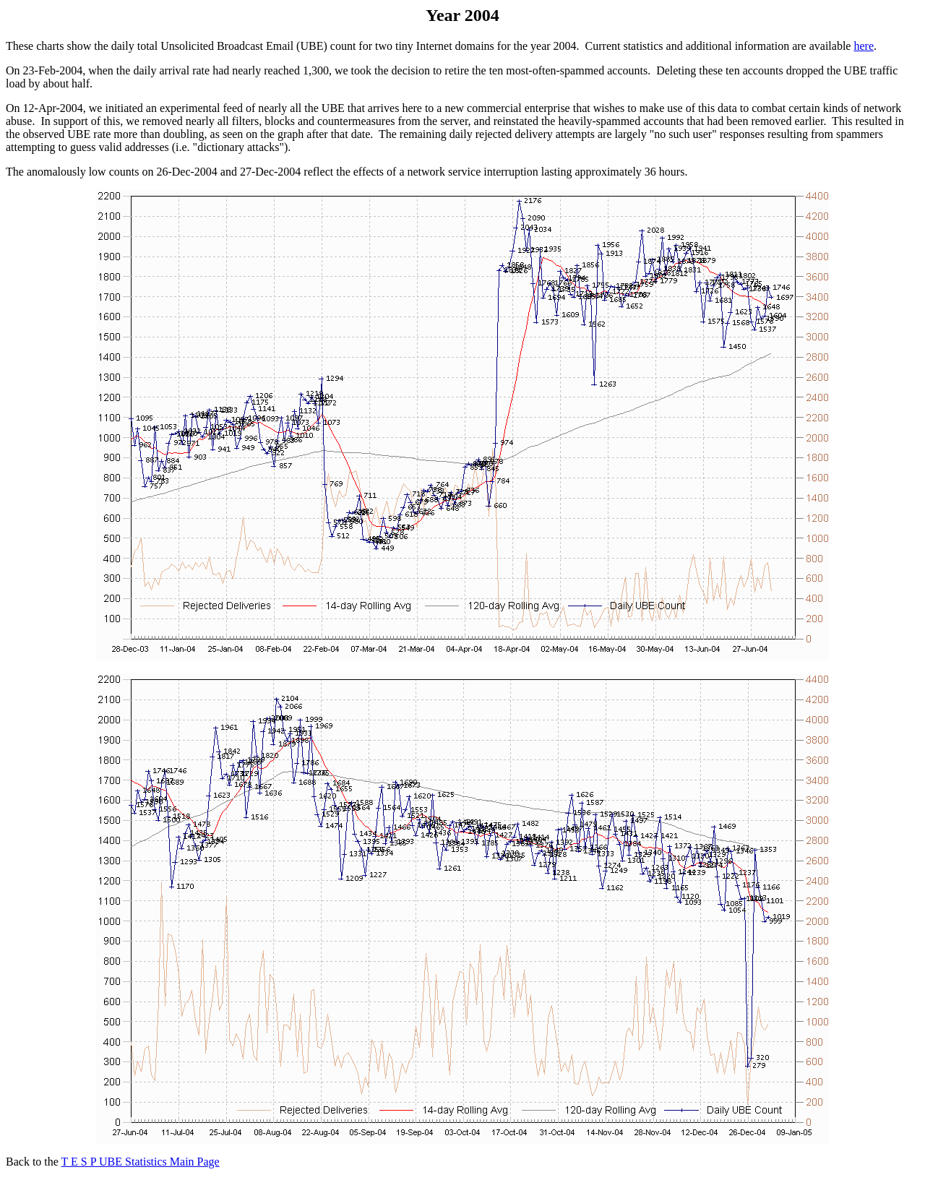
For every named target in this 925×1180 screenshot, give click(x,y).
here (863, 46)
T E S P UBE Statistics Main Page (140, 1161)
